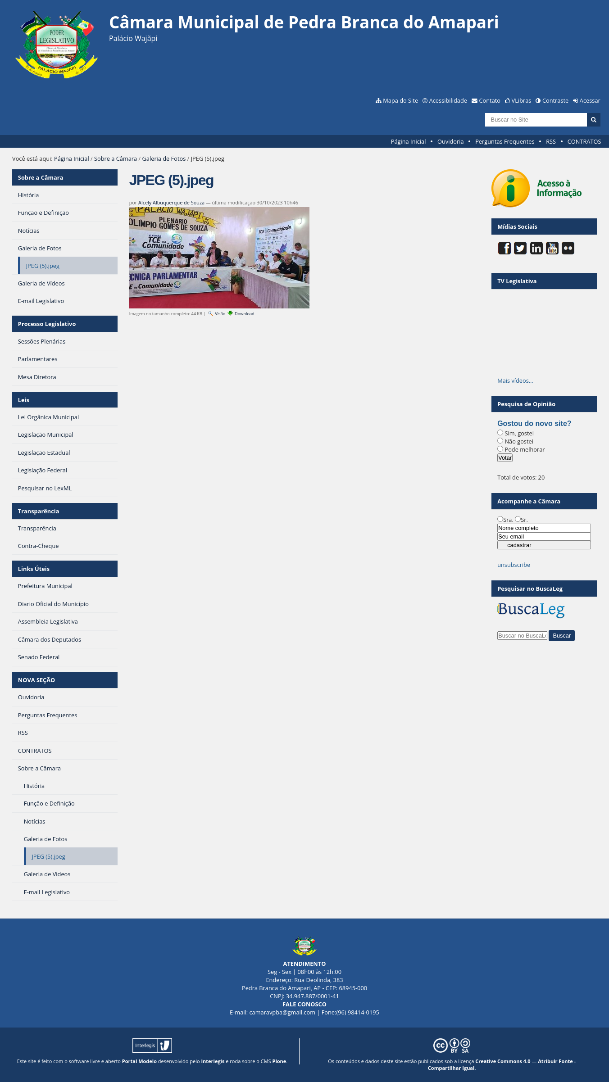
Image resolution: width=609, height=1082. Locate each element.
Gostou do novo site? (534, 423)
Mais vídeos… (515, 380)
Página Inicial (408, 141)
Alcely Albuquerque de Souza (171, 202)
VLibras (522, 100)
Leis (23, 400)
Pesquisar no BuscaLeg (530, 588)
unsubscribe (513, 565)
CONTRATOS (584, 141)
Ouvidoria (450, 141)
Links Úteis (34, 569)
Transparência (38, 511)
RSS (551, 141)
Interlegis (212, 1061)
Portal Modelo (139, 1061)
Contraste (555, 100)
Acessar (590, 100)
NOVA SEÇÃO (36, 680)
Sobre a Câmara (115, 158)
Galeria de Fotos (164, 158)
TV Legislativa (516, 281)
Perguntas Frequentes (504, 141)
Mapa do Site (400, 100)
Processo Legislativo (47, 324)
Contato (490, 100)
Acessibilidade (448, 100)
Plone (279, 1061)
